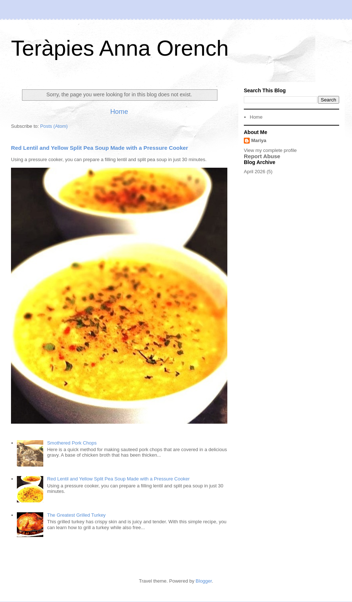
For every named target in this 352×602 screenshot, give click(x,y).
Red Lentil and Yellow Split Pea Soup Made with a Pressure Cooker (99, 148)
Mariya (258, 140)
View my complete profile (270, 150)
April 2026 (254, 171)
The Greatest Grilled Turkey (76, 515)
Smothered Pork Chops (71, 443)
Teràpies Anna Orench (120, 48)
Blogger (204, 581)
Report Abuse (262, 156)
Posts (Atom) (54, 126)
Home (119, 111)
